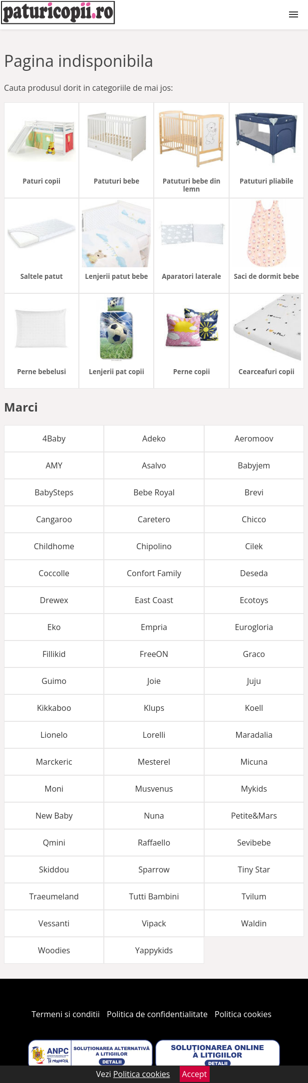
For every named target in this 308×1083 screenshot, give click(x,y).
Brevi (254, 492)
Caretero (154, 519)
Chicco (254, 519)
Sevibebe (254, 842)
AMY (53, 465)
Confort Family (154, 573)
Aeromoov (254, 438)
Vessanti (53, 923)
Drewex (54, 600)
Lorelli (154, 734)
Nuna (154, 815)
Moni (53, 788)
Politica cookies (243, 1014)
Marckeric (54, 761)
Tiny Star (254, 869)
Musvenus (154, 788)
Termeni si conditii (65, 1014)
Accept (194, 1074)
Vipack (154, 923)
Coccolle (53, 573)
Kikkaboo (54, 707)
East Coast (154, 600)
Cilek (254, 546)
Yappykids (154, 950)
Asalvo (154, 465)
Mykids (254, 788)
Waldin (254, 923)
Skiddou (54, 869)
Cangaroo (54, 519)
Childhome (54, 546)
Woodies (54, 950)
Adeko (154, 438)
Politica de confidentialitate (157, 1014)
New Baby (54, 815)
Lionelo (53, 734)
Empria (154, 627)
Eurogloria (254, 627)
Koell (254, 707)
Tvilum (254, 896)
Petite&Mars (254, 815)
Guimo (53, 680)
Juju (254, 680)
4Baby (53, 438)
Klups (154, 707)
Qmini (54, 842)
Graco (254, 654)
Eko (54, 627)
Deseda (254, 573)
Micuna (254, 761)
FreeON (154, 654)
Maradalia (254, 734)
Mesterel (154, 761)
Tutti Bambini (154, 896)
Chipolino (154, 546)
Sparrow (154, 869)
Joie (154, 680)
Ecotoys (254, 600)
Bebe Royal (154, 492)
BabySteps (53, 492)
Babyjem (254, 465)
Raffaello (154, 842)
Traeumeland (54, 896)
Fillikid (54, 654)
